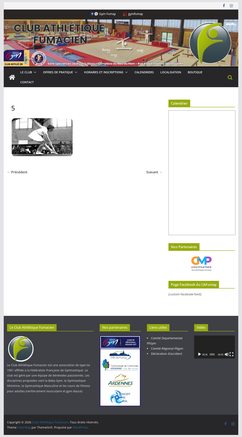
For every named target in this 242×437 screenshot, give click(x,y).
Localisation (170, 72)
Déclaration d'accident (166, 354)
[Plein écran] (231, 354)
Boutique (195, 72)
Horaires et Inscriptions (103, 72)
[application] (214, 347)
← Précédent (17, 172)
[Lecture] (199, 354)
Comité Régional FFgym (167, 348)
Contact (27, 82)
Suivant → (154, 172)
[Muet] (227, 354)
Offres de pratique (58, 72)
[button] (34, 72)
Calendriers (144, 72)
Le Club (26, 72)
